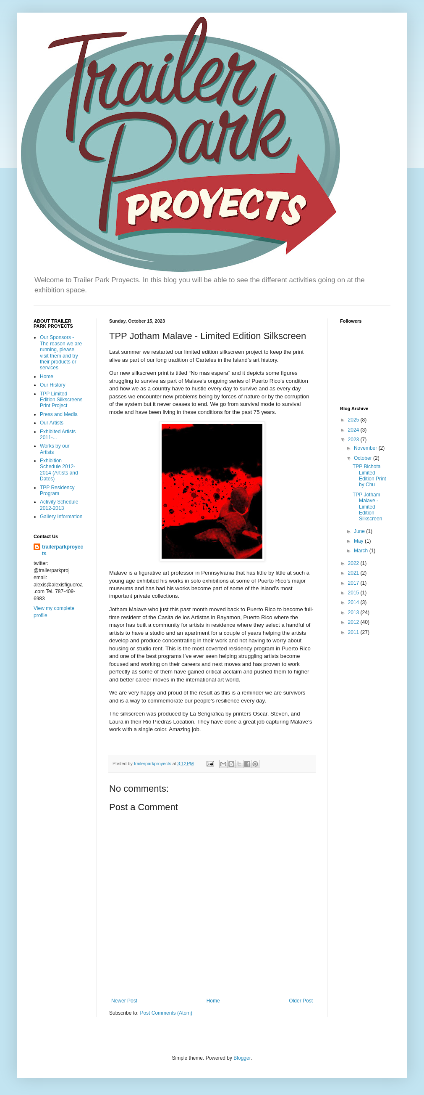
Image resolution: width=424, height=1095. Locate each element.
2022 (354, 563)
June (360, 531)
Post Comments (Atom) (166, 1013)
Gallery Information (61, 517)
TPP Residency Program (57, 490)
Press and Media (59, 414)
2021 (354, 573)
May (359, 541)
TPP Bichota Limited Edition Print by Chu (369, 476)
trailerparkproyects (62, 550)
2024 (354, 430)
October (363, 458)
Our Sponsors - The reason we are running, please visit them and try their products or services (61, 352)
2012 (354, 622)
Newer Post (124, 1001)
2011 (354, 632)
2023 (354, 440)
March (361, 551)
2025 (354, 420)
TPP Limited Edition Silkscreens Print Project (61, 400)
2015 (354, 593)
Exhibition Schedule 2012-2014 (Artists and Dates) (59, 470)
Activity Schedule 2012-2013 (59, 505)
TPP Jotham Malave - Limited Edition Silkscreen (367, 507)
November (366, 448)
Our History (52, 385)
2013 (354, 612)
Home (213, 1001)
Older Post (301, 1001)
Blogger (242, 1058)
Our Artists (51, 423)
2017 (354, 583)
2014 (354, 602)
